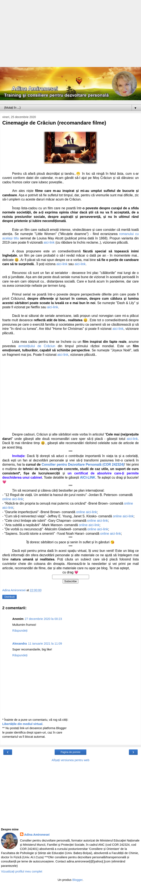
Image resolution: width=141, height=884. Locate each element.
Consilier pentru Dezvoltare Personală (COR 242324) (83, 464)
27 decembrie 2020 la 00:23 (43, 619)
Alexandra (19, 643)
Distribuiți (9, 596)
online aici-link (12, 499)
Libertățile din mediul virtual (22, 724)
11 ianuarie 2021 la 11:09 (45, 643)
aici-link (49, 242)
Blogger (77, 879)
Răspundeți (20, 630)
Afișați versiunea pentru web (70, 760)
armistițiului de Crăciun (36, 346)
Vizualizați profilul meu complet (21, 871)
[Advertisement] (70, 35)
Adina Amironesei (37, 834)
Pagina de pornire (71, 752)
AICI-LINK (87, 477)
